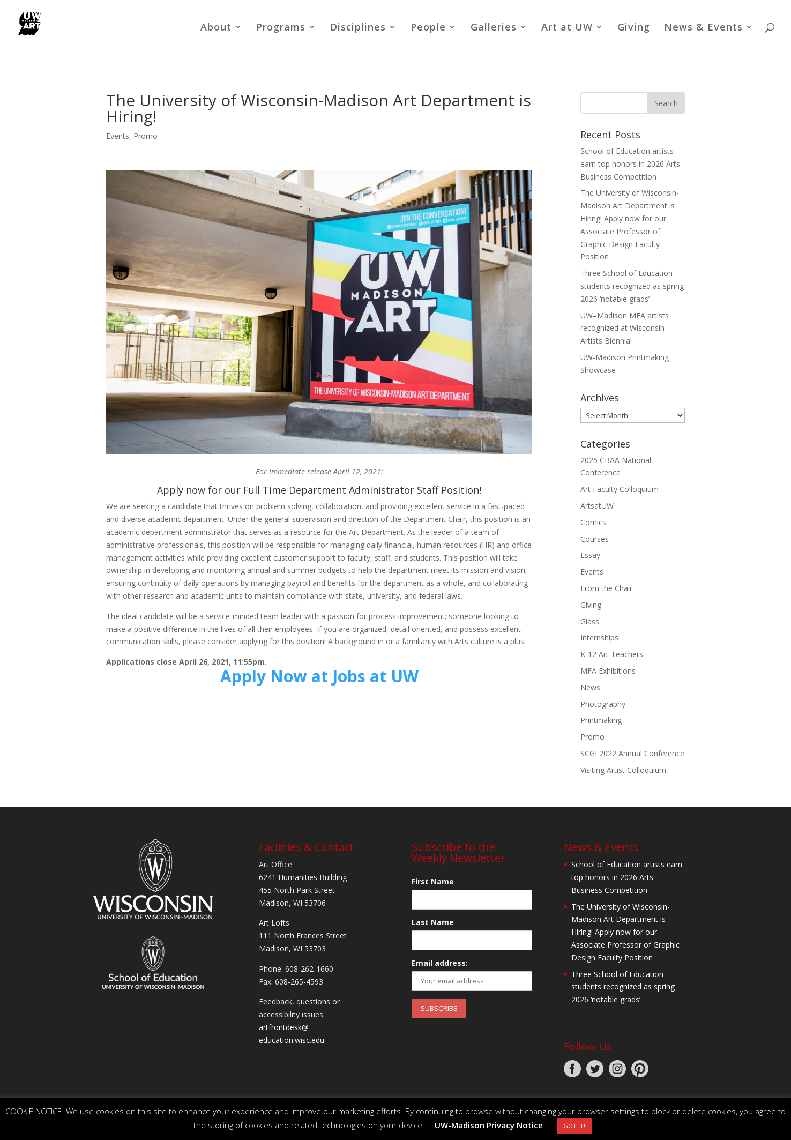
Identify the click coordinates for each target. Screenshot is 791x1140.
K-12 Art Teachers (611, 654)
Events (117, 136)
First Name (433, 881)
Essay (590, 555)
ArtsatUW (597, 506)
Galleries (494, 28)
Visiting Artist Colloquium (623, 770)
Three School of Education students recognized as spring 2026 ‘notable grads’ (632, 286)
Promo (145, 136)
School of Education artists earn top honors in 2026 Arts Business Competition (630, 164)
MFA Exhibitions (608, 671)
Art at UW (567, 28)
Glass (589, 621)
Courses (594, 539)
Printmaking (601, 720)
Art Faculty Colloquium (619, 489)
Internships (599, 637)
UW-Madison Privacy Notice (489, 1125)
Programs (280, 28)
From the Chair (606, 588)
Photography (602, 704)
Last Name (433, 922)
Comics (593, 522)
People (428, 28)
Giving (633, 28)
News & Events (703, 28)
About (216, 28)
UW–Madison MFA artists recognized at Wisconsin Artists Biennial (624, 328)
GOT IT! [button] (574, 1126)
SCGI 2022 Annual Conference (632, 753)
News (590, 687)
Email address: (440, 963)
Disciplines (358, 28)
